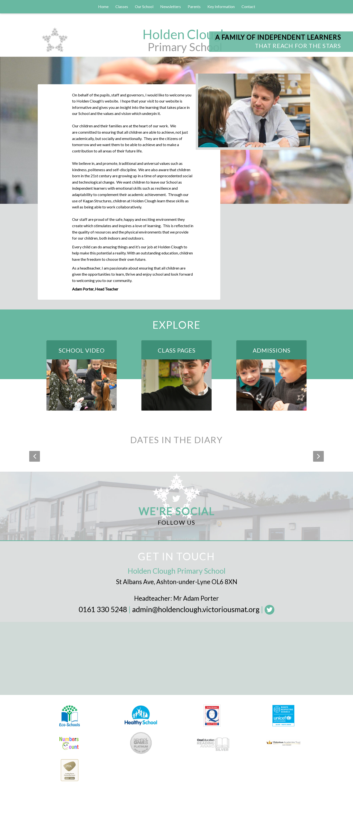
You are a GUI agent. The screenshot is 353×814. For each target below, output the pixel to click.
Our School (144, 6)
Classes (121, 6)
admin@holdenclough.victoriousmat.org (196, 609)
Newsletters (170, 6)
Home (103, 6)
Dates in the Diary (176, 439)
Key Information (221, 6)
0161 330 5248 (103, 609)
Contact (248, 6)
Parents (194, 6)
